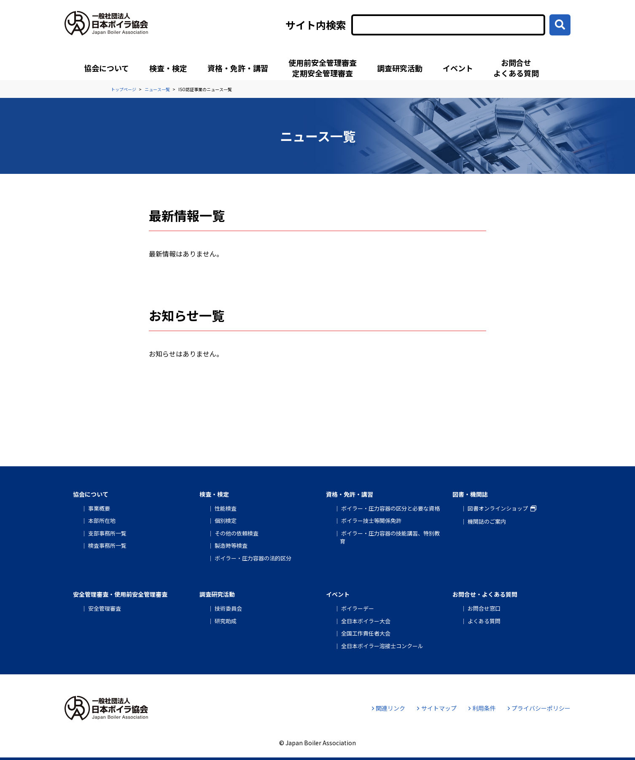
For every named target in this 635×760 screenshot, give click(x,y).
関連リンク (388, 708)
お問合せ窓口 (484, 608)
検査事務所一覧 (107, 545)
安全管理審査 (104, 608)
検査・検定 (168, 67)
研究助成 (226, 621)
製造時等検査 (231, 545)
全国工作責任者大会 (365, 633)
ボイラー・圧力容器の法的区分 (253, 558)
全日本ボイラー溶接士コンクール (382, 646)
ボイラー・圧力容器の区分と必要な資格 (390, 508)
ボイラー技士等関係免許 (371, 521)
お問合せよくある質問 (516, 67)
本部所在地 (102, 521)
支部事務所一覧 (107, 533)
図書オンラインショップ (498, 508)
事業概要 (99, 508)
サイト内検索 (315, 25)
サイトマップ (436, 708)
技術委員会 (228, 608)
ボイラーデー (357, 608)
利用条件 (482, 708)
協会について (106, 67)
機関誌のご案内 (487, 521)
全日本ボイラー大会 (365, 621)
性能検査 (226, 508)
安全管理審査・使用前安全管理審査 (120, 594)
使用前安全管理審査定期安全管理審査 (322, 67)
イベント (458, 67)
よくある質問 (484, 621)
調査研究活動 (399, 67)
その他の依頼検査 (236, 533)
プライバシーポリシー (539, 708)
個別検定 (226, 521)
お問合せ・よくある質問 (484, 594)
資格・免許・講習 (237, 67)
